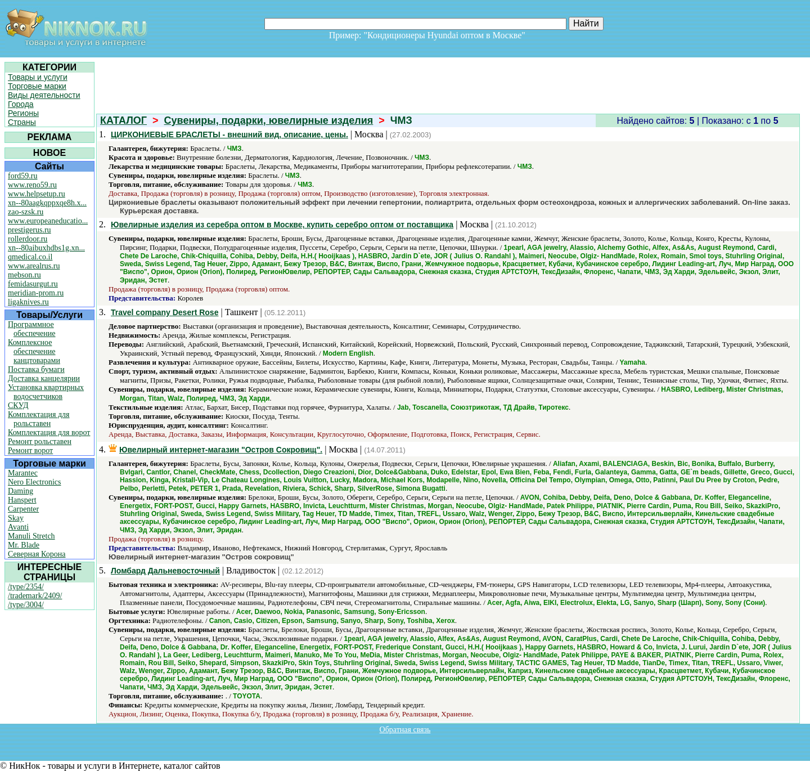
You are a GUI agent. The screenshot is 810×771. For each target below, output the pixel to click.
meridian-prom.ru (36, 293)
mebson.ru (24, 275)
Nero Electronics (34, 482)
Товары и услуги (38, 77)
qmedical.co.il (30, 257)
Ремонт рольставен (39, 441)
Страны (22, 122)
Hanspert (22, 500)
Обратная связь (405, 729)
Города (21, 104)
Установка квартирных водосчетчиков (46, 392)
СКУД (18, 405)
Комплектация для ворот (49, 432)
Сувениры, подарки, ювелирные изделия (269, 120)
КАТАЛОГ (123, 120)
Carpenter (23, 509)
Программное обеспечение (32, 329)
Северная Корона (36, 554)
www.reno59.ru (32, 185)
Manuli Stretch (31, 536)
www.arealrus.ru (34, 266)
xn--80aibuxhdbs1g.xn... (46, 248)
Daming (20, 491)
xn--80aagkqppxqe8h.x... (47, 203)
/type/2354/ (26, 586)
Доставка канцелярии (44, 378)
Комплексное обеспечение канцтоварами (34, 351)
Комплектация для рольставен (39, 419)
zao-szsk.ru (25, 212)
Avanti (18, 527)
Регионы (23, 113)
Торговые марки (37, 86)
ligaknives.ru (28, 302)
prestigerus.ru (29, 230)
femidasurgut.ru (33, 284)
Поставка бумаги (36, 369)
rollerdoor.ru (27, 239)
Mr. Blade (23, 545)
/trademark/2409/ (35, 595)
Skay (16, 518)
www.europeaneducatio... (48, 221)
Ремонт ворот (30, 450)
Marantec (23, 473)
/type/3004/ (26, 604)
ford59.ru (23, 176)
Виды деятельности (44, 95)
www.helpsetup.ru (36, 194)
